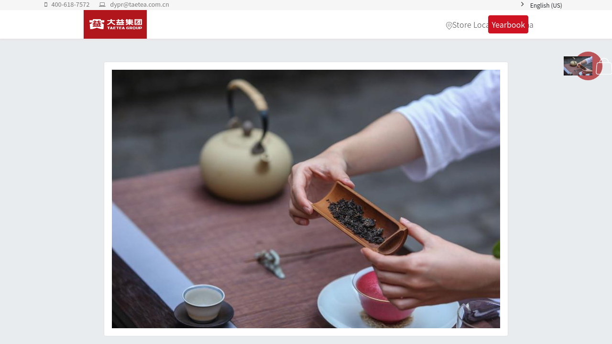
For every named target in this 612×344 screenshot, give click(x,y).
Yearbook (508, 24)
